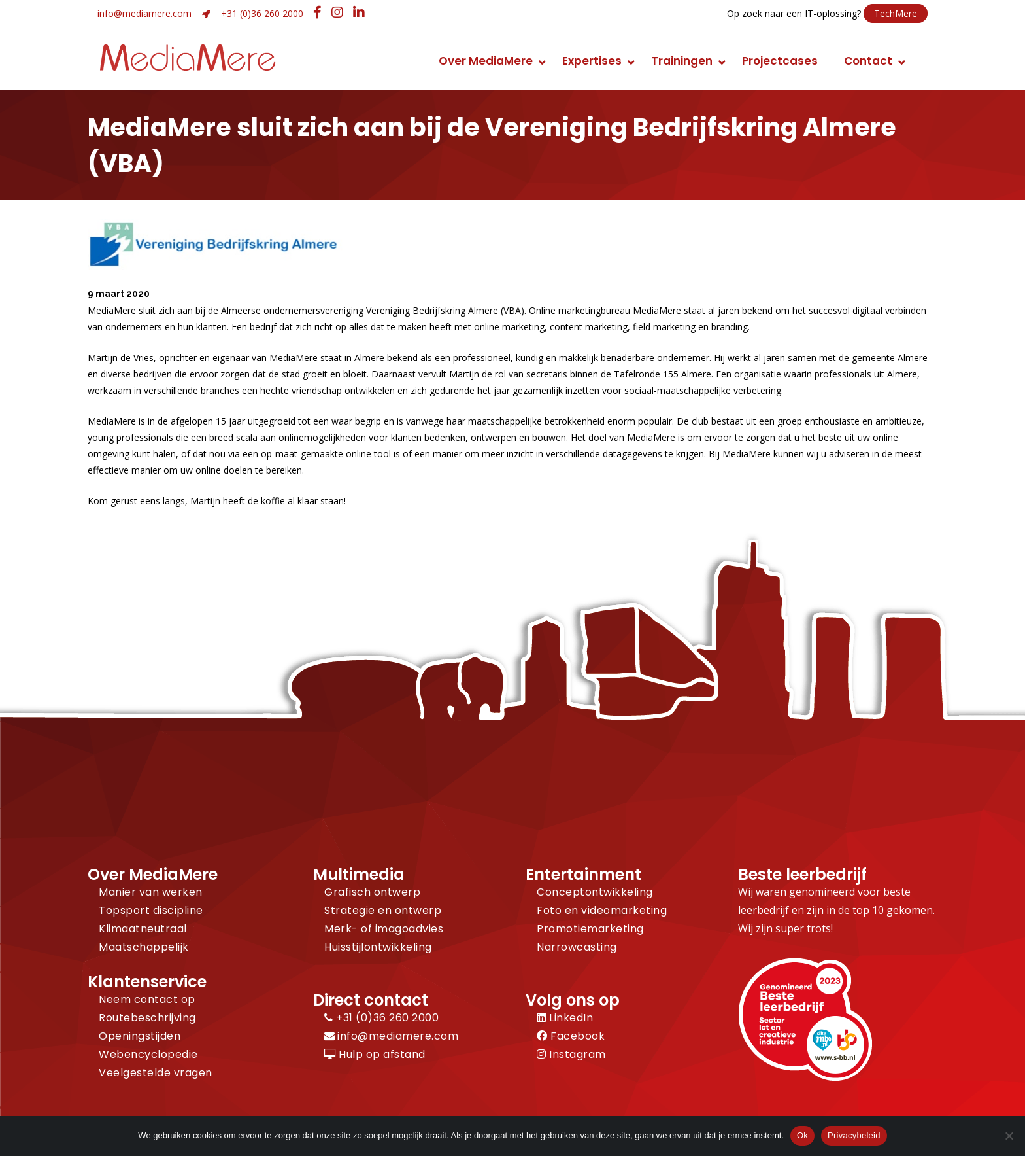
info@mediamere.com (144, 13)
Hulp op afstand (375, 1054)
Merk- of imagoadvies (383, 928)
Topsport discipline (151, 910)
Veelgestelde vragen (155, 1072)
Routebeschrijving (147, 1017)
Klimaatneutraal (143, 928)
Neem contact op (147, 999)
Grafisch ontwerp (372, 892)
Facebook (571, 1035)
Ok (802, 1135)
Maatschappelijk (144, 947)
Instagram (571, 1054)
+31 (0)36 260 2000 (262, 13)
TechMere (895, 13)
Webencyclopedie (148, 1054)
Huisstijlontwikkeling (378, 947)
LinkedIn (565, 1017)
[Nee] (1008, 1135)
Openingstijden (139, 1035)
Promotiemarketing (590, 928)
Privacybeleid (854, 1135)
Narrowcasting (577, 947)
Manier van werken (151, 892)
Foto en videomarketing (602, 910)
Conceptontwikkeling (595, 892)
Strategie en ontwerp (382, 910)
